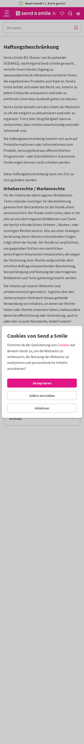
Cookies (63, 345)
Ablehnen (42, 408)
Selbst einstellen (42, 395)
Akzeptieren (42, 383)
